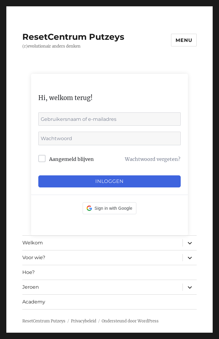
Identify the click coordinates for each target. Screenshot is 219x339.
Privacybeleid (83, 321)
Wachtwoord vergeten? (152, 159)
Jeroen (30, 287)
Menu (184, 40)
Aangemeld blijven (71, 159)
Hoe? (28, 272)
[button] (109, 208)
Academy (33, 302)
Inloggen (109, 181)
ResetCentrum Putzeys (73, 37)
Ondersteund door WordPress (130, 321)
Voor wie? (33, 257)
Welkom (32, 243)
